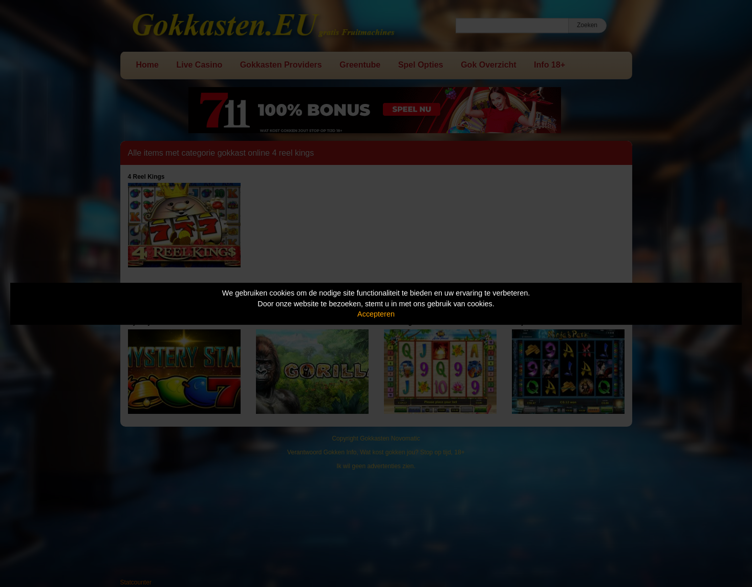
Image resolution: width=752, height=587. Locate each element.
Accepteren (376, 314)
